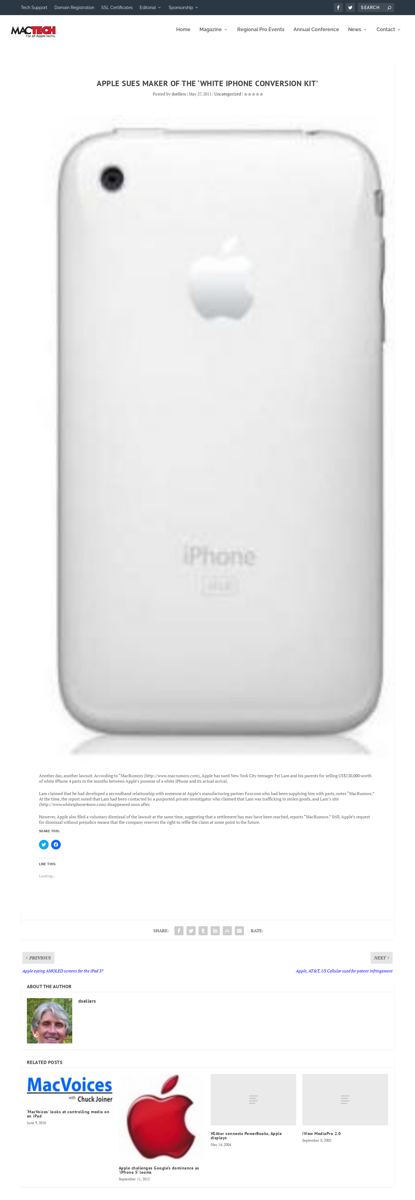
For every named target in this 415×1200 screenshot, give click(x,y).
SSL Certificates (117, 7)
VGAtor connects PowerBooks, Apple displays (246, 1140)
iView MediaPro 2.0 (321, 1137)
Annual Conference (316, 34)
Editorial (148, 7)
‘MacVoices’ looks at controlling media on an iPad (68, 1118)
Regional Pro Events (260, 34)
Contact (386, 34)
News (354, 34)
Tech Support (34, 7)
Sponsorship (181, 7)
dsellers (179, 98)
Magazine (210, 34)
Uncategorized (227, 98)
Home (183, 34)
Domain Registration (74, 7)
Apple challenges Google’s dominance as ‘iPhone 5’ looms (159, 1174)
